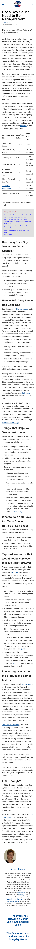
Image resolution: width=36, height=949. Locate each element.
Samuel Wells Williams (10, 725)
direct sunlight (18, 512)
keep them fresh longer (10, 423)
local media (21, 893)
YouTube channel (13, 901)
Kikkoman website (21, 309)
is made (15, 572)
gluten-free (17, 663)
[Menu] (3, 4)
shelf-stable (26, 393)
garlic (23, 649)
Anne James (7, 22)
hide (13, 212)
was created (26, 684)
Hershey (21, 895)
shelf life (23, 126)
